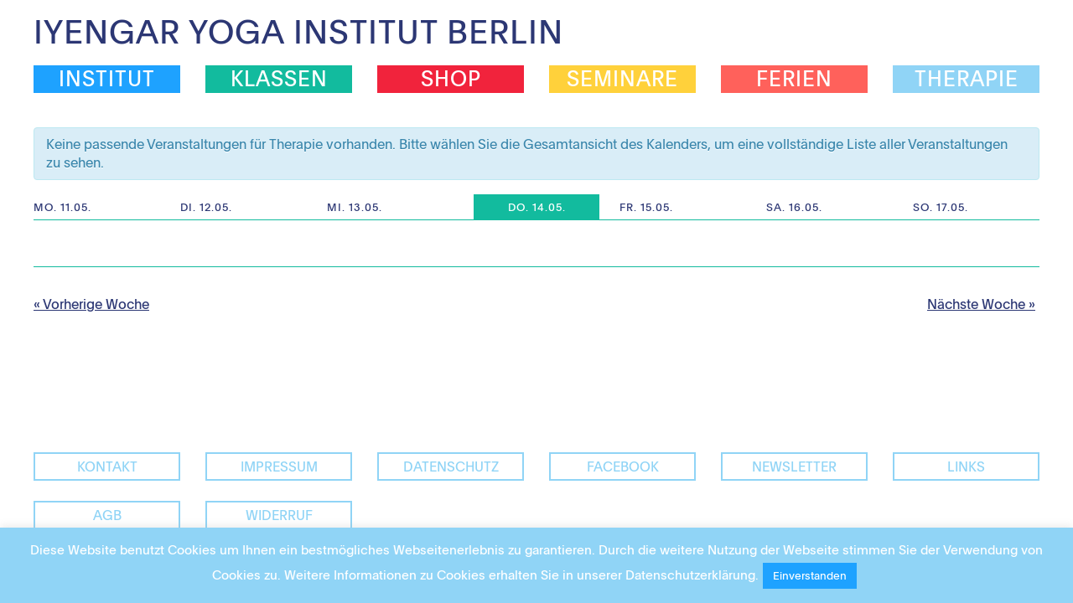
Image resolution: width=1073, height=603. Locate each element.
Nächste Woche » (981, 304)
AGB (107, 515)
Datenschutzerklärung (690, 574)
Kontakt (107, 466)
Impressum (279, 466)
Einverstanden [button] (810, 575)
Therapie (967, 78)
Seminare (622, 78)
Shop (451, 78)
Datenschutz (451, 466)
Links (966, 466)
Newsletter (794, 466)
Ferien (794, 78)
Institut (107, 78)
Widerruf (279, 515)
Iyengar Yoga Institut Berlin (298, 30)
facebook (623, 466)
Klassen (279, 78)
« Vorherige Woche (91, 304)
